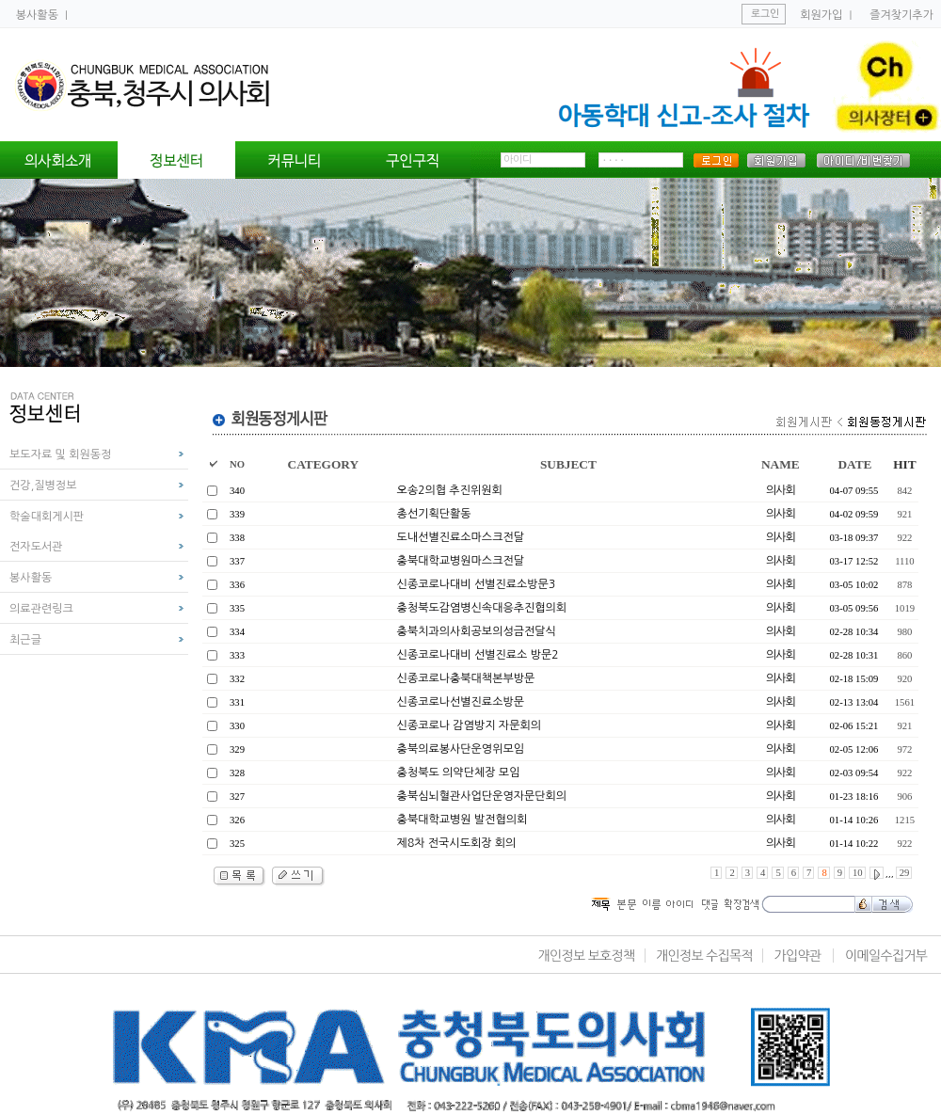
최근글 (25, 639)
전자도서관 (35, 546)
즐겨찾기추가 (901, 15)
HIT (904, 464)
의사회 (780, 490)
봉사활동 (38, 15)
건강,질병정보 (42, 485)
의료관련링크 (41, 608)
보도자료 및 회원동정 (60, 454)
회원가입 (821, 15)
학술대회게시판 (46, 516)
